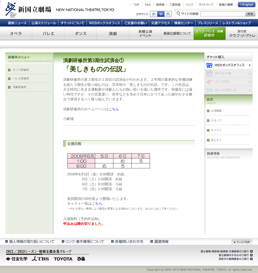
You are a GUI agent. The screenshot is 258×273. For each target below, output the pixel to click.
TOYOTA (63, 258)
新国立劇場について (177, 33)
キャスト (216, 130)
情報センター (184, 22)
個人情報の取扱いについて (29, 241)
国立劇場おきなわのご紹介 (235, 255)
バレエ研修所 (21, 78)
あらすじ (216, 140)
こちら (114, 109)
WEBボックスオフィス (104, 22)
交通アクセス (160, 22)
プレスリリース (208, 22)
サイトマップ (206, 4)
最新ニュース (17, 22)
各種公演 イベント (145, 33)
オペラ (16, 33)
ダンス (80, 33)
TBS (40, 258)
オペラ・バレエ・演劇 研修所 (210, 33)
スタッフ (216, 120)
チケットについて (72, 22)
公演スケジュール (43, 22)
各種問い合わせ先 (127, 241)
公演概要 (216, 110)
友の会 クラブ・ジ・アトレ (242, 33)
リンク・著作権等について (82, 241)
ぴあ (82, 258)
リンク (189, 4)
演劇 (113, 33)
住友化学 (17, 258)
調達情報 (159, 241)
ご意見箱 (175, 4)
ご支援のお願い (135, 22)
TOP (136, 4)
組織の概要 (226, 4)
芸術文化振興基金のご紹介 (235, 259)
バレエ (48, 33)
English (247, 4)
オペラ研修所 (21, 69)
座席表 (160, 4)
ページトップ (242, 241)
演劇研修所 (19, 87)
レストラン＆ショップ (237, 22)
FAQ (147, 4)
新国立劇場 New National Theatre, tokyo (59, 9)
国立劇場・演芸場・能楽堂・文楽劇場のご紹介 (226, 251)
